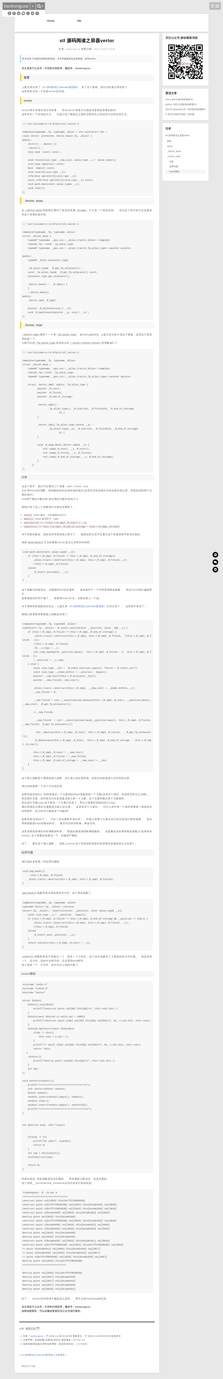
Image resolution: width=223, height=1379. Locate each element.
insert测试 (174, 171)
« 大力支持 (81, 1344)
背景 (169, 141)
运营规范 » (61, 1355)
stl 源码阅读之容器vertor (177, 135)
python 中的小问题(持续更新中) (181, 104)
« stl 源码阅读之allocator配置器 (36, 1355)
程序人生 (32, 1328)
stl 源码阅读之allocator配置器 (60, 87)
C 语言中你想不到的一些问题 (180, 114)
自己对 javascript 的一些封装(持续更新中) (186, 109)
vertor (170, 146)
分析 (171, 161)
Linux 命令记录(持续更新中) (179, 99)
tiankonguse (37, 1336)
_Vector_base (174, 151)
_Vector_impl (173, 156)
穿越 (215, 6)
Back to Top (28, 1366)
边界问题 (173, 166)
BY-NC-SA (79, 1340)
